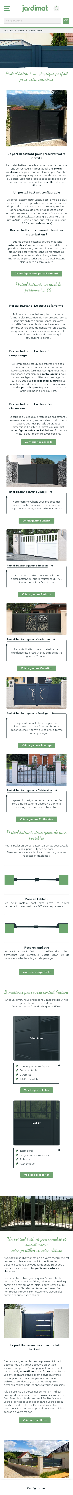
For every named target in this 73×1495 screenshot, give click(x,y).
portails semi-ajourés (46, 381)
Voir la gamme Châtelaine (36, 819)
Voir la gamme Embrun (36, 594)
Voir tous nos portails (38, 442)
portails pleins (50, 374)
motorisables (15, 245)
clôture (36, 185)
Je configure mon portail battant (36, 273)
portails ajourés (31, 387)
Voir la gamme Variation (36, 668)
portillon (49, 182)
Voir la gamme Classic (36, 520)
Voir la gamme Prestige (36, 745)
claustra (9, 1271)
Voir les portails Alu (36, 1090)
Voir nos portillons (34, 1420)
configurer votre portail (29, 430)
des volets (44, 223)
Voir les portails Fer (36, 1175)
